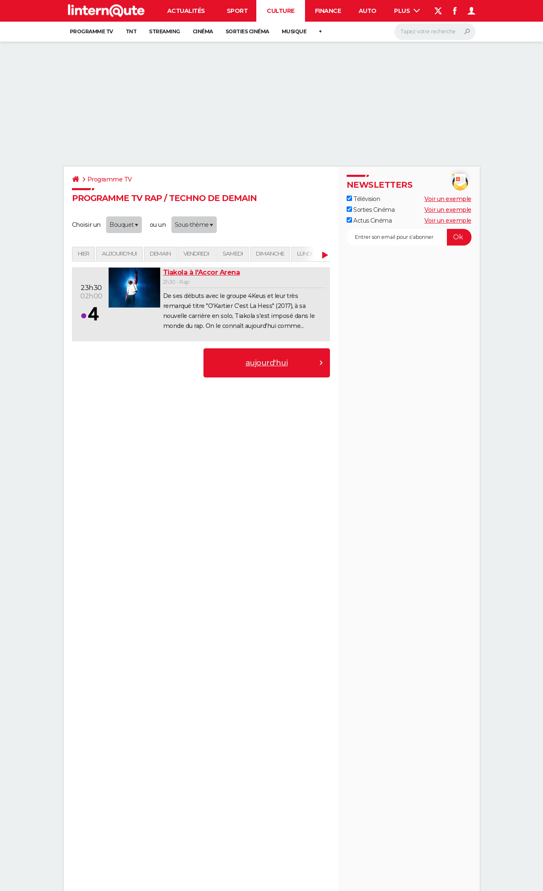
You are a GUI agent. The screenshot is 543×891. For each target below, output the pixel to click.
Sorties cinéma (247, 31)
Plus (407, 11)
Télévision (363, 199)
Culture (281, 11)
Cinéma (203, 31)
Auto (368, 11)
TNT (131, 31)
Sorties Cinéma (371, 209)
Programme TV (91, 31)
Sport (237, 11)
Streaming (164, 31)
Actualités (186, 11)
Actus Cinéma (369, 220)
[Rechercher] (435, 31)
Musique (294, 31)
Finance (328, 11)
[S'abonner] (409, 237)
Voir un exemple (447, 199)
